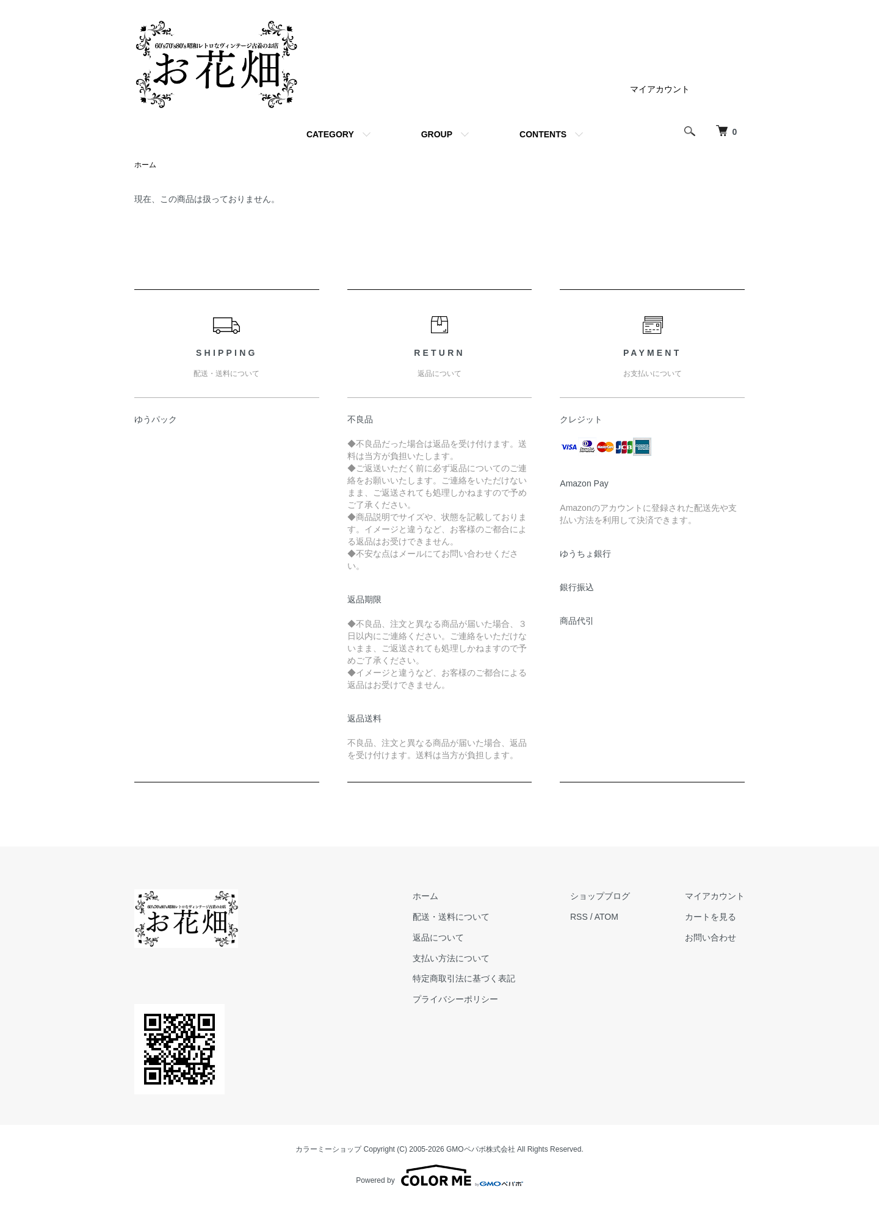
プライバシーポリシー (455, 999)
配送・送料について (451, 917)
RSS (579, 917)
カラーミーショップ (328, 1149)
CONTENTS (542, 134)
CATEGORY (330, 134)
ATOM (606, 917)
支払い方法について (451, 958)
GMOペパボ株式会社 (480, 1149)
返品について (438, 937)
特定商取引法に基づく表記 (464, 978)
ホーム (145, 165)
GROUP (436, 134)
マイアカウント (660, 89)
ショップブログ (600, 896)
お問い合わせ (710, 937)
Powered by (439, 1175)
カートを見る (710, 917)
